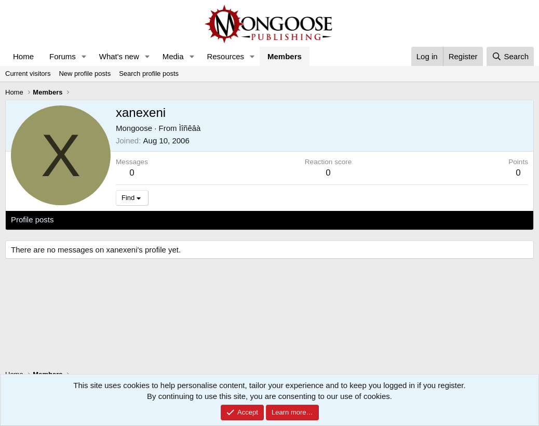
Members (284, 56)
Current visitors (27, 73)
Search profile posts (149, 73)
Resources (225, 56)
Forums (62, 56)
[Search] (510, 56)
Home (23, 56)
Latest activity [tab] (88, 219)
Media (173, 56)
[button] (84, 56)
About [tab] (172, 219)
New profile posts (85, 73)
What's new (119, 56)
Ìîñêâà (190, 128)
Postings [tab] (137, 219)
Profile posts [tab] (32, 219)
